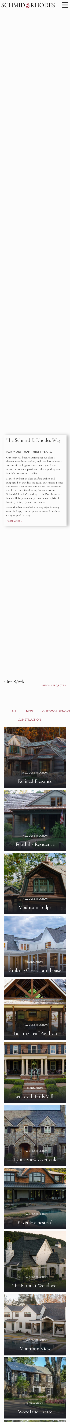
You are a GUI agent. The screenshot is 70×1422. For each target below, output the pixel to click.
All (14, 711)
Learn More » (13, 521)
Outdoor (49, 711)
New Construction (29, 715)
